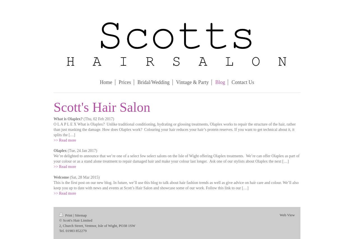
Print (66, 215)
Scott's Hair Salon (102, 107)
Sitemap (81, 215)
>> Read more (65, 140)
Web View (287, 215)
